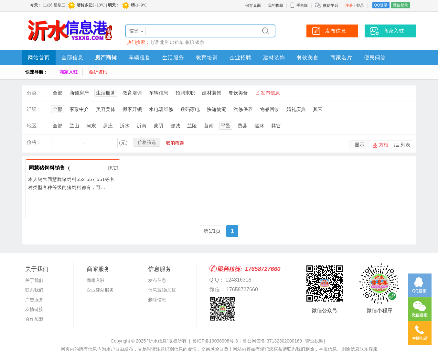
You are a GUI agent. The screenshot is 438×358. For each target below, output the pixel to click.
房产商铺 (106, 57)
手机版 (299, 5)
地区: (32, 125)
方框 (384, 144)
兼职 (189, 42)
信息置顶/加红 (162, 290)
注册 (349, 5)
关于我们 (34, 280)
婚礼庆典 (296, 109)
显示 (359, 144)
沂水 (125, 125)
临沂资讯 (98, 72)
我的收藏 (275, 5)
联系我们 (34, 290)
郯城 (175, 125)
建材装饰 (274, 57)
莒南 (209, 125)
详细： (34, 109)
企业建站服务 (100, 290)
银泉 (199, 42)
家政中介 (79, 109)
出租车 (177, 42)
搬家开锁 (132, 109)
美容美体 (105, 109)
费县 (242, 125)
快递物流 (216, 109)
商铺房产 (79, 92)
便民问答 (375, 57)
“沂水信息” (157, 340)
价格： (34, 142)
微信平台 (330, 5)
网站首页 (39, 57)
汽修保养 (243, 109)
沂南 (141, 125)
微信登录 (400, 5)
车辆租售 (140, 57)
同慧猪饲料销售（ (49, 168)
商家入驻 (68, 72)
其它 (318, 109)
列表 (405, 144)
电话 (154, 42)
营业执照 (314, 340)
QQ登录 (381, 5)
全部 (57, 92)
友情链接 (34, 309)
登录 (360, 5)
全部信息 (72, 57)
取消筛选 (175, 142)
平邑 (225, 125)
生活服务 (173, 57)
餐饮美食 (308, 57)
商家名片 (341, 57)
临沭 (259, 125)
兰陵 (192, 125)
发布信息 (270, 92)
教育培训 (207, 57)
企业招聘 (240, 57)
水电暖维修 (161, 109)
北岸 (164, 42)
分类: (32, 92)
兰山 (74, 125)
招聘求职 (185, 92)
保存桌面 (253, 5)
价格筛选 (147, 142)
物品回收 (269, 109)
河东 (91, 125)
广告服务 (34, 299)
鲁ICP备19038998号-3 (215, 340)
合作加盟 (34, 319)
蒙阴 (158, 125)
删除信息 (157, 299)
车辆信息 (158, 92)
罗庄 (108, 125)
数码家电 (190, 109)
